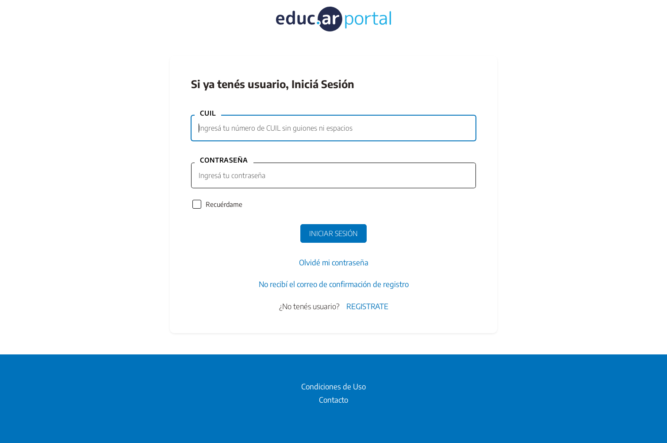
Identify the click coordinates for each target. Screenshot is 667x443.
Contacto (333, 399)
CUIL (208, 113)
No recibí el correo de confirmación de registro (334, 284)
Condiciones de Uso (333, 386)
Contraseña (224, 160)
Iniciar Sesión (333, 233)
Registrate (367, 306)
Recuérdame (224, 204)
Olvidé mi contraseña (333, 262)
